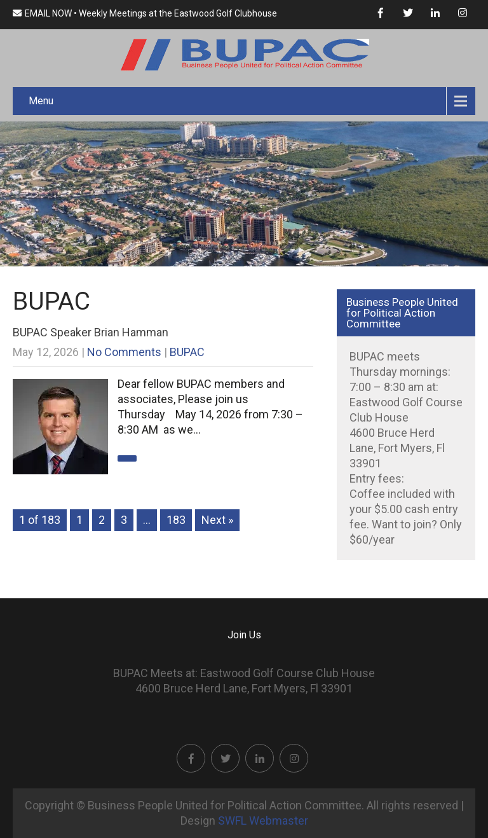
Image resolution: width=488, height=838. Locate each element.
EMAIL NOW (42, 13)
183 (176, 519)
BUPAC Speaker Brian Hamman (90, 332)
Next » (217, 519)
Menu (41, 101)
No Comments (124, 352)
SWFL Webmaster (263, 820)
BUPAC (187, 352)
